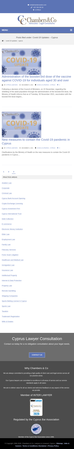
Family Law (6, 244)
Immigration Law (8, 265)
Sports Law (6, 306)
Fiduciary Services (9, 250)
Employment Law (8, 239)
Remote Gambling (9, 291)
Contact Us (37, 355)
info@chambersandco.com (37, 5)
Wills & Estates (7, 321)
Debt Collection (7, 219)
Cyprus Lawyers (12, 85)
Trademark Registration (11, 316)
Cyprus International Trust (11, 214)
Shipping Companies (10, 296)
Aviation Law (7, 183)
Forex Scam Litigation (10, 255)
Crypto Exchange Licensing (12, 203)
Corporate (5, 188)
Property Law (7, 286)
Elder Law (5, 234)
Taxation (5, 311)
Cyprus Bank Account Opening (13, 198)
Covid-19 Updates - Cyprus (14, 41)
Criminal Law (7, 193)
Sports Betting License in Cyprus (14, 301)
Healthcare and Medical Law (12, 260)
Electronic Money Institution (12, 229)
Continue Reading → (10, 101)
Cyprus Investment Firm (11, 209)
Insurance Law (7, 270)
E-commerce (7, 224)
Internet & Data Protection (12, 280)
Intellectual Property (9, 275)
